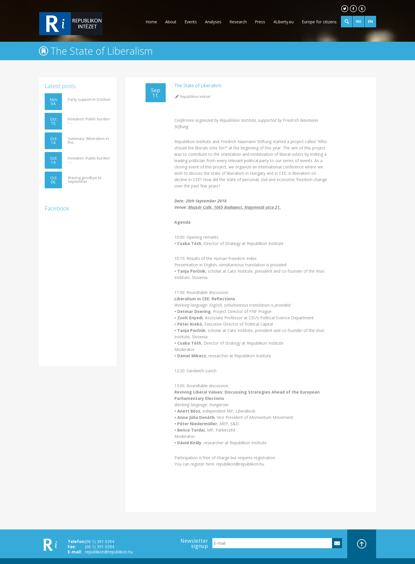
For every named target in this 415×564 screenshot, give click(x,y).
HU (358, 21)
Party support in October (89, 99)
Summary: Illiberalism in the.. (88, 140)
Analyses (213, 21)
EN (370, 21)
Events (190, 21)
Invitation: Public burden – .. (89, 121)
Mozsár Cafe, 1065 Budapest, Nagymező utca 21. (234, 207)
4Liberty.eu (283, 21)
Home (151, 21)
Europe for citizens (319, 21)
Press (260, 21)
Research (238, 21)
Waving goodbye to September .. (84, 179)
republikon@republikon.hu (109, 551)
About (170, 21)
